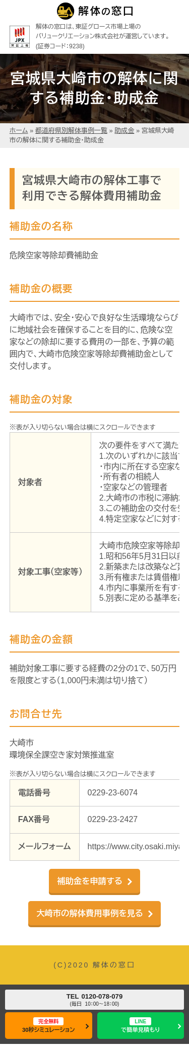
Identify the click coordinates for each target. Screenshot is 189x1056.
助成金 (124, 130)
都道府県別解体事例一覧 (71, 130)
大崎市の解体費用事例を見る (89, 913)
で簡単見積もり (140, 1025)
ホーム (19, 130)
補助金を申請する (89, 880)
